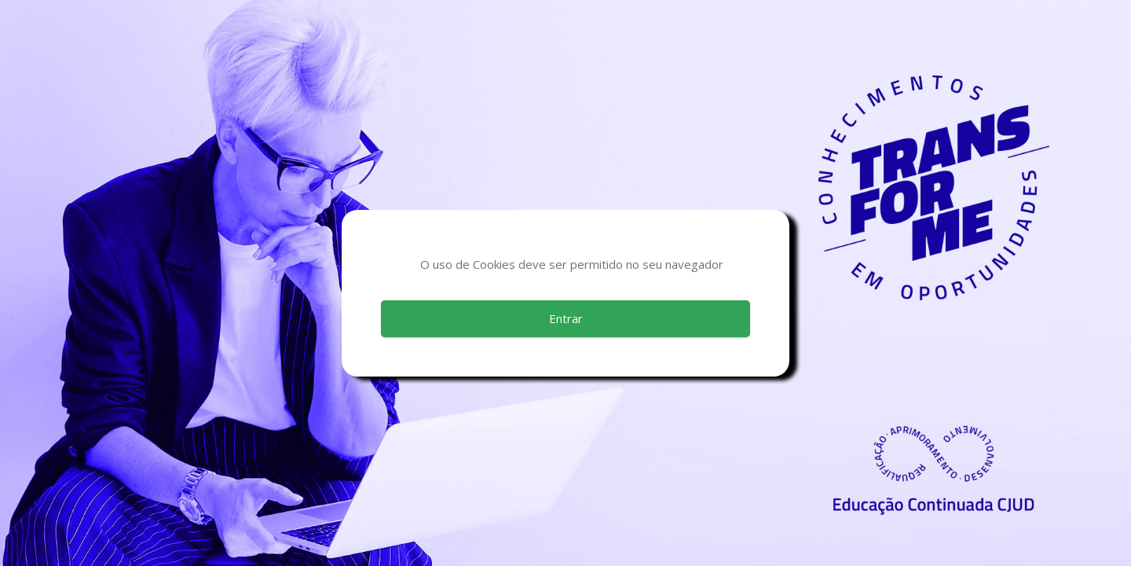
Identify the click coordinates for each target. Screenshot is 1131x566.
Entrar (566, 318)
